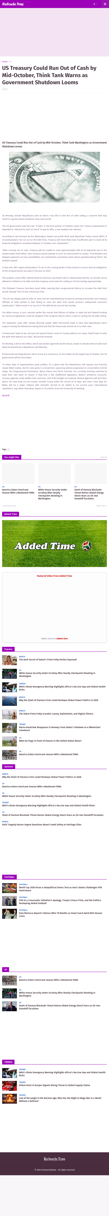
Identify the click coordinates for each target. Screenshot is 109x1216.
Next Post (101, 506)
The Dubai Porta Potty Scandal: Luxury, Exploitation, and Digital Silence (56, 713)
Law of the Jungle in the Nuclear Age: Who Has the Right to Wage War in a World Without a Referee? (60, 1099)
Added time (62, 638)
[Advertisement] (54, 32)
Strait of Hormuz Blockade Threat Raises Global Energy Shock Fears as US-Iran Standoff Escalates (89, 494)
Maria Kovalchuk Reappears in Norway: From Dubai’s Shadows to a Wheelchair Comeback (59, 729)
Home (5, 62)
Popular (8, 649)
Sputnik (6, 395)
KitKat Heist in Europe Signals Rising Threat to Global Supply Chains (54, 1085)
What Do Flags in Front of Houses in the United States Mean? (50, 740)
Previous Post (10, 506)
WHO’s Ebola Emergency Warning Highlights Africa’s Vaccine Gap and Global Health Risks (62, 688)
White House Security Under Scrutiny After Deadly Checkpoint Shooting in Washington (52, 494)
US (10, 62)
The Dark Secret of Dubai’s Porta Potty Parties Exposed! (48, 659)
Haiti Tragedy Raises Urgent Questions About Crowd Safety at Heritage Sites (41, 824)
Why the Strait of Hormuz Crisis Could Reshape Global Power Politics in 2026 (58, 700)
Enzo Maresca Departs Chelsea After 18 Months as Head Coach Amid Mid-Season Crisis (60, 914)
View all (103, 457)
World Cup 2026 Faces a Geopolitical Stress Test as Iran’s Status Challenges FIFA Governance (60, 889)
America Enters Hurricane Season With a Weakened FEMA (18, 491)
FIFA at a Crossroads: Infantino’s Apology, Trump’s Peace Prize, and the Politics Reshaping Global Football (60, 902)
